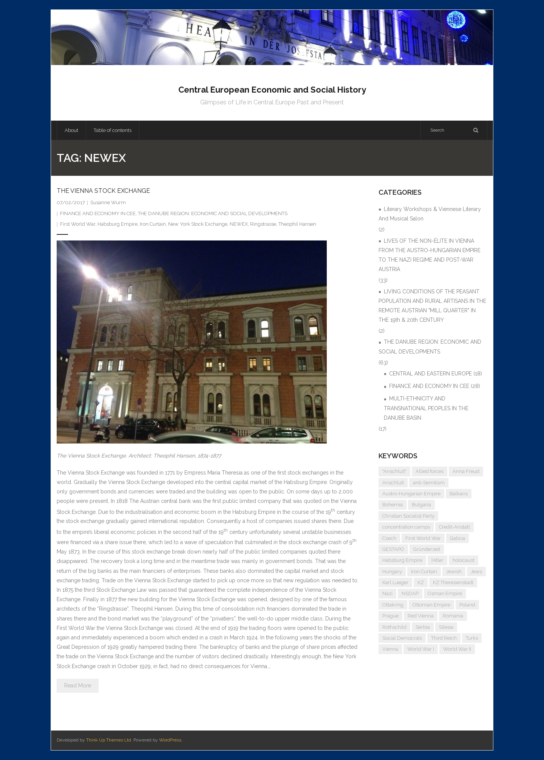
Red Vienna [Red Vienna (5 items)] (421, 616)
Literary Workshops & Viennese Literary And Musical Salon (430, 214)
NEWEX (239, 224)
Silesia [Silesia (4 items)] (446, 627)
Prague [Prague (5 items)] (390, 616)
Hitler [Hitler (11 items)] (437, 560)
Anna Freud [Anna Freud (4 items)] (466, 471)
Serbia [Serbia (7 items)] (423, 627)
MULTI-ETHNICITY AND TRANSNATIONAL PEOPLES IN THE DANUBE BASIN (426, 408)
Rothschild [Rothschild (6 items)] (394, 627)
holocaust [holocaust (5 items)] (463, 560)
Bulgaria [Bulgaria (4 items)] (421, 504)
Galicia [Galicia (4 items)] (457, 538)
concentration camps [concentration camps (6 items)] (406, 527)
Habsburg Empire (117, 224)
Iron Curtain (153, 224)
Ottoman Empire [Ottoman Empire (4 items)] (431, 605)
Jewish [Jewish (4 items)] (454, 571)
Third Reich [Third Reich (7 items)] (444, 638)
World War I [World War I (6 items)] (420, 649)
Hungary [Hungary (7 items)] (392, 571)
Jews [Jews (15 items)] (476, 571)
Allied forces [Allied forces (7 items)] (430, 471)
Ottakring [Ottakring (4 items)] (392, 605)
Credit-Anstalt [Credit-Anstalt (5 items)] (454, 527)
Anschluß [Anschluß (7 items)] (393, 482)
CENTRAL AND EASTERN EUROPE (430, 374)
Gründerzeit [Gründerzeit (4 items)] (426, 549)
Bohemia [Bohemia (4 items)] (392, 504)
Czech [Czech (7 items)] (389, 538)
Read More (77, 685)
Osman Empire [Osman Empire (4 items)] (445, 593)
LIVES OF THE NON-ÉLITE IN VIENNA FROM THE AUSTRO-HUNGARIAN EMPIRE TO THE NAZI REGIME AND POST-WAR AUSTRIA (430, 255)
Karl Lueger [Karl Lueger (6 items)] (395, 582)
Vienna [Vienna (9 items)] (390, 649)
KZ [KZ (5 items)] (420, 582)
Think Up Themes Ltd (108, 740)
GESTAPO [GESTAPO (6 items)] (393, 549)
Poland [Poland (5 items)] (467, 605)
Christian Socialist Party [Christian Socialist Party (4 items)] (408, 516)
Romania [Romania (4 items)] (453, 616)
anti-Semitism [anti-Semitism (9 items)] (429, 482)
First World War (77, 224)
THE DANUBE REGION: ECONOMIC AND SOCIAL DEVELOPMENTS (212, 213)
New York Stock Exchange (197, 224)
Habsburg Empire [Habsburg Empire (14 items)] (402, 560)
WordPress (170, 740)
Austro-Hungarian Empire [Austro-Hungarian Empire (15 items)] (411, 493)
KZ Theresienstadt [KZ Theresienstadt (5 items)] (453, 582)
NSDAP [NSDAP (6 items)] (410, 593)
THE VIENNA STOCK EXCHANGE (103, 190)
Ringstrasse (263, 224)
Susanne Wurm (108, 202)
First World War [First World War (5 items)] (423, 538)
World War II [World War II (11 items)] (457, 649)
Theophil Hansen (297, 224)
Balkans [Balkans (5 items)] (459, 493)
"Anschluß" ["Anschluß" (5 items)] (394, 471)
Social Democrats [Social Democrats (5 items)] (402, 638)
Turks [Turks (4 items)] (472, 638)
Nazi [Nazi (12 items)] (387, 593)
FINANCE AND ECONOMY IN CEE (98, 213)
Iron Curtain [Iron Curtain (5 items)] (424, 571)
